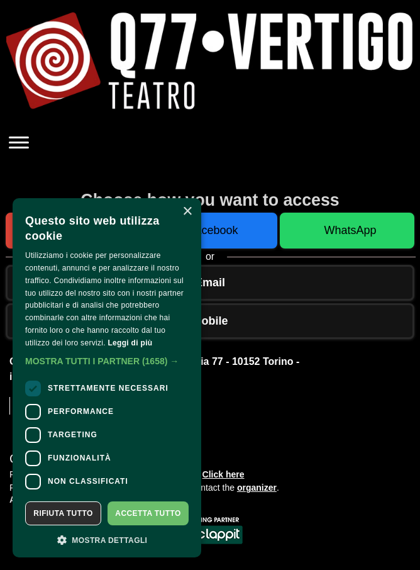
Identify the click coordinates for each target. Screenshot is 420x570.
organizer (257, 488)
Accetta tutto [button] (147, 513)
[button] (107, 361)
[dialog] (107, 377)
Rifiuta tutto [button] (62, 513)
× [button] (187, 211)
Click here (223, 474)
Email (210, 282)
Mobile (210, 321)
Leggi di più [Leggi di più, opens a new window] (130, 342)
